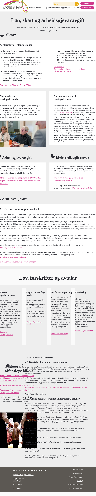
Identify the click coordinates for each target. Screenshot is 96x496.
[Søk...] (62, 4)
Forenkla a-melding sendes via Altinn (15, 85)
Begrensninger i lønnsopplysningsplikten (69, 69)
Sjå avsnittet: (59, 67)
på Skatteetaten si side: (63, 71)
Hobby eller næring (66, 112)
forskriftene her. (6, 334)
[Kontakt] (87, 3)
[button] (33, 7)
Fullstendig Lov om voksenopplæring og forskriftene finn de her (16, 391)
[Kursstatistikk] (87, 7)
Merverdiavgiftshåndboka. (82, 188)
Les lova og (5, 332)
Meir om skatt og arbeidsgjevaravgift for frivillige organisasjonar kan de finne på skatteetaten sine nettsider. (20, 181)
